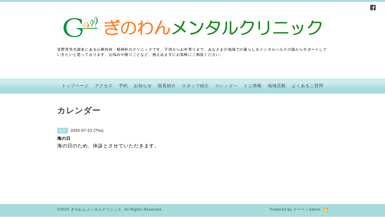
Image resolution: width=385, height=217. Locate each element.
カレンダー (226, 85)
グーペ (299, 183)
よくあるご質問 (307, 85)
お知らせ (143, 85)
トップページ (75, 85)
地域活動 (277, 85)
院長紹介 (167, 85)
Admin (315, 183)
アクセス (104, 85)
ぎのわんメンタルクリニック (96, 183)
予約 (123, 85)
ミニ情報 (253, 85)
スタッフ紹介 (195, 85)
